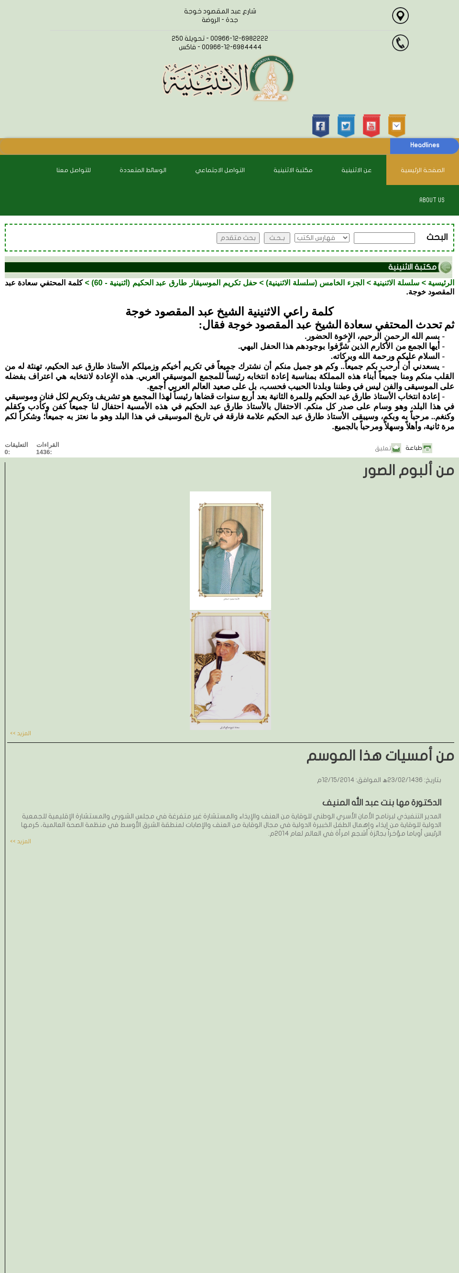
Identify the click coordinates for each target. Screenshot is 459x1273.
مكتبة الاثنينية (293, 170)
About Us (432, 200)
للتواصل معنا (73, 170)
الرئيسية (441, 283)
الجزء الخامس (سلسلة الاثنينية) (315, 283)
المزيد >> (20, 733)
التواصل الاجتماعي (220, 170)
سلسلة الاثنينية (396, 283)
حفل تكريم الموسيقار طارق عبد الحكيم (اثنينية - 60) (174, 283)
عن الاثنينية (356, 170)
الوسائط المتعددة (143, 170)
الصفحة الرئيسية (423, 170)
